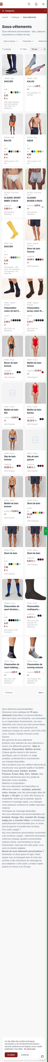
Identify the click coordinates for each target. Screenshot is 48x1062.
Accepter (11, 1055)
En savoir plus (29, 1049)
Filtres (23, 49)
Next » (41, 693)
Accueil (5, 17)
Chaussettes (28, 41)
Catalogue (15, 17)
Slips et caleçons (11, 41)
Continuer (25, 1055)
